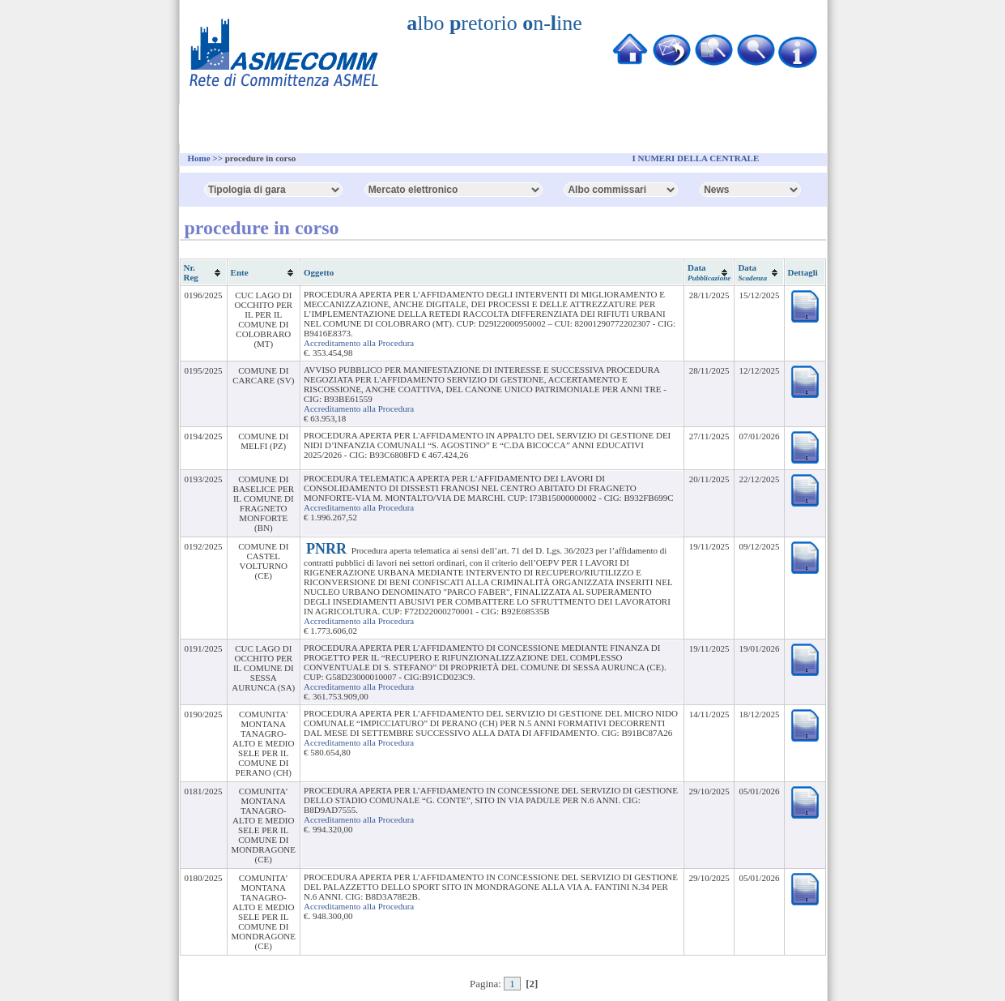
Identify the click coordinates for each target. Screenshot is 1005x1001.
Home (199, 158)
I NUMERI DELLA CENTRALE (696, 158)
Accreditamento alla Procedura (359, 343)
